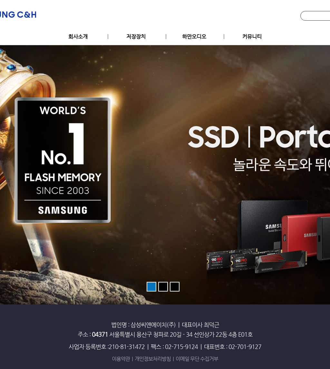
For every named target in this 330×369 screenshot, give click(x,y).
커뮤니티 (252, 37)
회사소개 (78, 37)
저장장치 (136, 37)
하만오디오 (194, 37)
